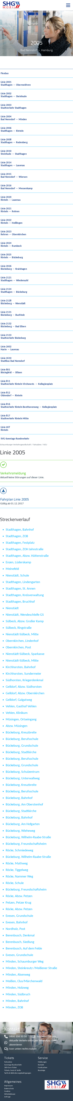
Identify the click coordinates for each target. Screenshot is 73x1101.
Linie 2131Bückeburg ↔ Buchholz (13, 313)
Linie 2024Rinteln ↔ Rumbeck (11, 244)
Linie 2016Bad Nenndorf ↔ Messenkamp (17, 187)
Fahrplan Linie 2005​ (14, 499)
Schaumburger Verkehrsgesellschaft (15, 444)
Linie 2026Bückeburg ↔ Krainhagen (14, 267)
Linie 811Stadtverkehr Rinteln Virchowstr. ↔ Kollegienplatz (27, 382)
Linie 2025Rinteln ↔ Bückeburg (12, 256)
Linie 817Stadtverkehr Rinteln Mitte (15, 417)
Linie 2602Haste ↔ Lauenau (10, 348)
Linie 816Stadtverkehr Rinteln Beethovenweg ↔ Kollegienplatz (29, 405)
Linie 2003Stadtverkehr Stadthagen (14, 106)
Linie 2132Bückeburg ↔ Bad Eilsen (13, 325)
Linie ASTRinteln (5, 428)
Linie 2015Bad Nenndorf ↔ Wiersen (14, 175)
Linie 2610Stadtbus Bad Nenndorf (13, 359)
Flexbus (5, 73)
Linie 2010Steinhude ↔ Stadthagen (14, 152)
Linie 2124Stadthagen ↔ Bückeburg (14, 290)
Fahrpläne (37, 444)
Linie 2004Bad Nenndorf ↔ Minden (14, 118)
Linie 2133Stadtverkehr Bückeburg (13, 336)
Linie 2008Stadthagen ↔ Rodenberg (14, 141)
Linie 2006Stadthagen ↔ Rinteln (12, 129)
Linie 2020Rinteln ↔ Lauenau (11, 198)
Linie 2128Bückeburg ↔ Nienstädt (13, 302)
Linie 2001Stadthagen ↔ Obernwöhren (16, 83)
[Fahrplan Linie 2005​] (3, 491)
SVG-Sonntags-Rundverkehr (15, 438)
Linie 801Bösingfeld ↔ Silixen (11, 371)
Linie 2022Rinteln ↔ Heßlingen (11, 221)
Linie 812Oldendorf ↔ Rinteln (11, 394)
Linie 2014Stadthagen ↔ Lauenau (13, 164)
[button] (69, 5)
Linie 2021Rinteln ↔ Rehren (10, 210)
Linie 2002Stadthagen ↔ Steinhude (14, 95)
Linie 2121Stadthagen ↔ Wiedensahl (14, 279)
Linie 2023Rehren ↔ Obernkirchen (13, 233)
